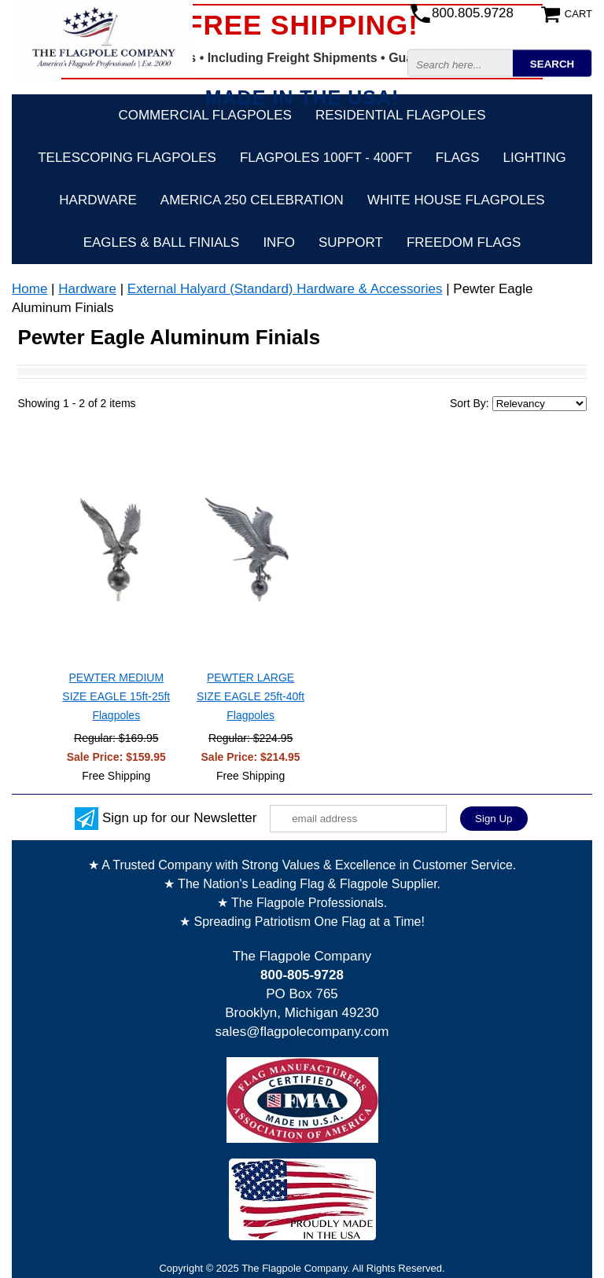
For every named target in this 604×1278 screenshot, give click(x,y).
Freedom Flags (464, 242)
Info (279, 242)
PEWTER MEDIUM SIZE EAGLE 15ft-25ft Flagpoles (116, 696)
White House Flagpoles (456, 200)
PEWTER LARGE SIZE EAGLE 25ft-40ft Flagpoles (250, 696)
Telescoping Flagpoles (127, 157)
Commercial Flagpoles (204, 115)
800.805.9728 (473, 13)
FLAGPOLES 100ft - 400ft (326, 157)
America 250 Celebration (252, 200)
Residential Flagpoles (400, 115)
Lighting (534, 157)
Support (351, 242)
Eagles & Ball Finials (161, 242)
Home (29, 288)
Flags (458, 157)
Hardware (98, 200)
